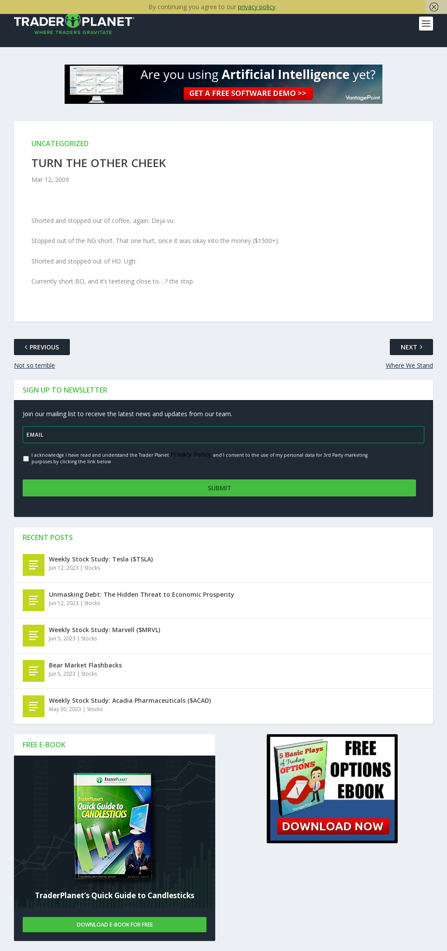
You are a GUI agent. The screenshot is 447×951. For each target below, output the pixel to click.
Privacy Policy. (191, 454)
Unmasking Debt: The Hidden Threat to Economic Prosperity (141, 594)
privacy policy (256, 7)
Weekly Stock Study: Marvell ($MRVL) (104, 629)
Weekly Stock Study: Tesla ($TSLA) (101, 558)
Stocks (92, 567)
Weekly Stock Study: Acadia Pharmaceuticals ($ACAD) (130, 700)
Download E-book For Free (115, 924)
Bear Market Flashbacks (85, 664)
